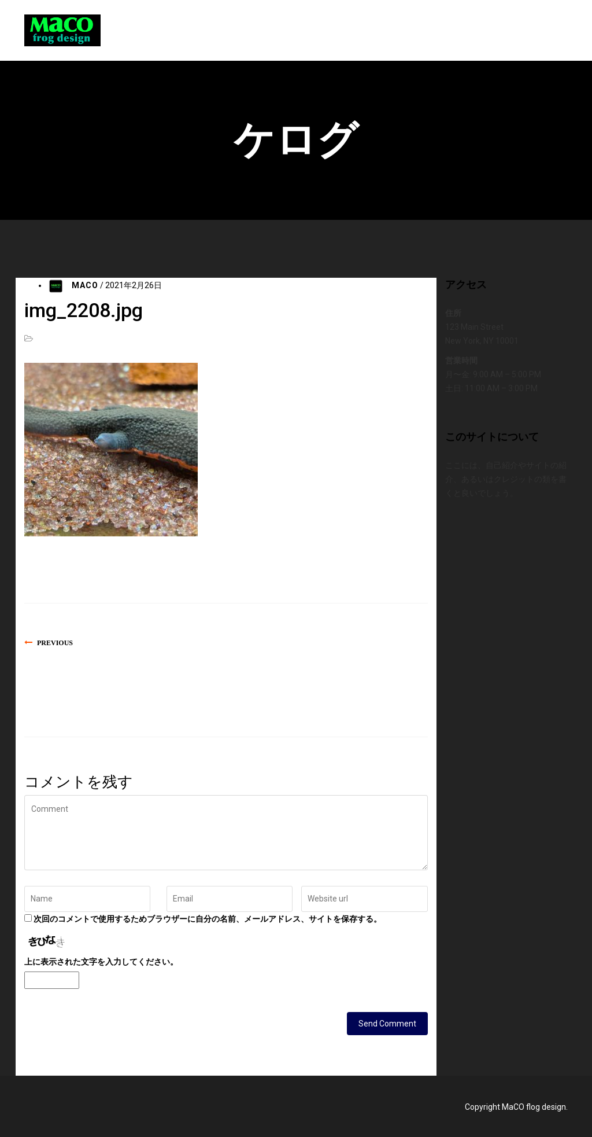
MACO (85, 285)
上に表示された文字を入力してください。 (101, 961)
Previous (55, 642)
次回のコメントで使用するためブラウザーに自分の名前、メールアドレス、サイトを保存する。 (208, 918)
